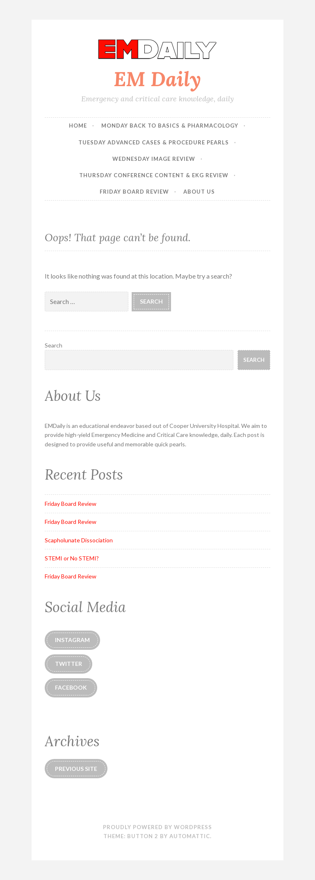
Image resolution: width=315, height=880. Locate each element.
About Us (199, 191)
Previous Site (76, 768)
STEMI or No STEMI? (72, 558)
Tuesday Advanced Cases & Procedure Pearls (153, 142)
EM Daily (157, 78)
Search (53, 345)
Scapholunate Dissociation (79, 540)
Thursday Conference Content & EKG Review (153, 175)
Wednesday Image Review (153, 158)
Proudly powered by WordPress (157, 827)
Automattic (189, 836)
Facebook (71, 687)
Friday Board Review (134, 191)
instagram (72, 639)
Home (78, 125)
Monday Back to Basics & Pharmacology (169, 125)
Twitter (68, 663)
